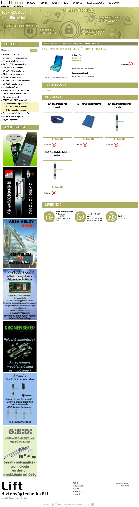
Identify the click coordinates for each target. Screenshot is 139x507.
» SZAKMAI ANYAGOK (77, 492)
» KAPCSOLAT (75, 489)
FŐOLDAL (31, 3)
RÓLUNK (43, 3)
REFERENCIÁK (114, 3)
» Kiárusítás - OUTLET (10, 55)
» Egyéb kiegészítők (9, 120)
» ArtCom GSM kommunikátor (13, 65)
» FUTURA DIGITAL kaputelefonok (15, 81)
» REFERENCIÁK (76, 494)
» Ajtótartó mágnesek (10, 97)
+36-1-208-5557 (13, 12)
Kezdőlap (58, 44)
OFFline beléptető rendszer (90, 44)
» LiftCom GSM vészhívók (12, 68)
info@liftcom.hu (13, 18)
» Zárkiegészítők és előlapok (13, 61)
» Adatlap (46, 91)
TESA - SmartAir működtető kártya (88, 104)
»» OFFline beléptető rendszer (15, 107)
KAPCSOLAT (78, 3)
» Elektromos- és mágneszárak (14, 58)
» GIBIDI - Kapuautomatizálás (13, 94)
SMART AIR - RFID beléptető (72, 44)
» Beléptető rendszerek (11, 78)
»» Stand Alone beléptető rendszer (17, 104)
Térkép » (58, 220)
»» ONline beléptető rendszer (15, 110)
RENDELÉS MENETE (60, 3)
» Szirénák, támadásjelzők (12, 117)
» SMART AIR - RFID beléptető (14, 100)
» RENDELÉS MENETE (78, 486)
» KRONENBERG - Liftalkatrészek (15, 91)
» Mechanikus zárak (9, 87)
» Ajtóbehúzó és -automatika (13, 74)
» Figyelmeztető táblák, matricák (15, 113)
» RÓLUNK (75, 483)
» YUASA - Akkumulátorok (12, 71)
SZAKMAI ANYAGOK (95, 3)
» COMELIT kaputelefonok (12, 84)
